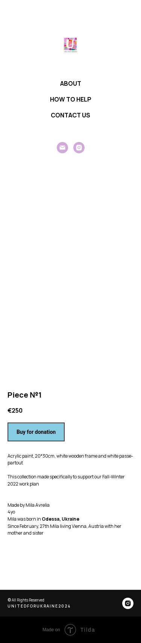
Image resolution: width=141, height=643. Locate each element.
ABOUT (70, 83)
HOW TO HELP (70, 99)
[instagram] (79, 147)
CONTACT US (70, 115)
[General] (62, 147)
